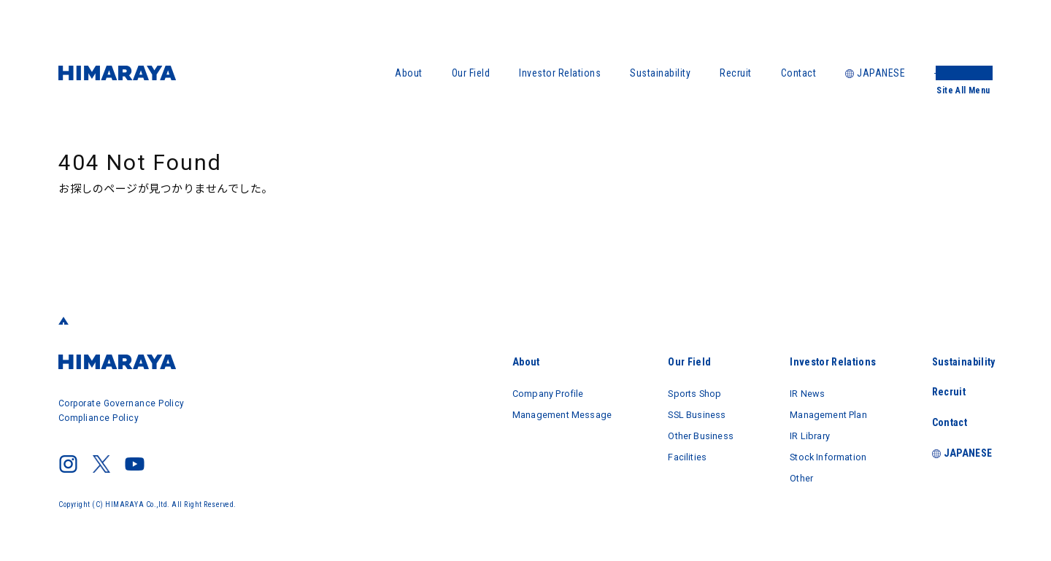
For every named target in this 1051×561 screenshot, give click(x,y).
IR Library (802, 433)
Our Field (471, 73)
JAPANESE (875, 73)
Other (793, 474)
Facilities (666, 454)
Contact (799, 73)
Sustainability (660, 73)
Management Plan (824, 413)
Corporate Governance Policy (121, 403)
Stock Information (824, 454)
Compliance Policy (98, 418)
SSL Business (678, 413)
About (409, 73)
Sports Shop (676, 392)
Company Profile (514, 392)
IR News (798, 392)
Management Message (530, 413)
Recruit (736, 73)
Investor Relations (560, 73)
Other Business (682, 433)
